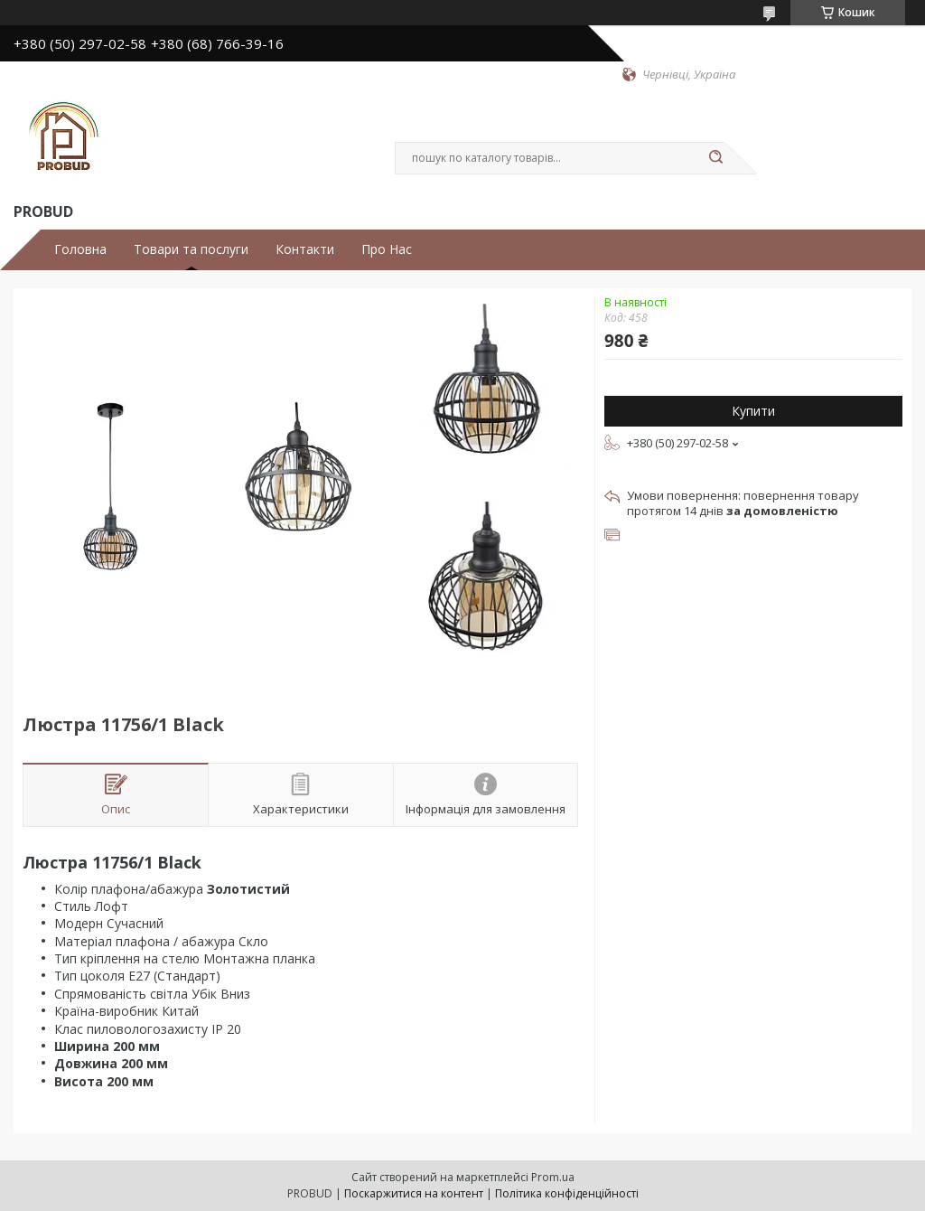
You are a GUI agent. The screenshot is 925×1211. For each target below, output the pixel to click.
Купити (753, 410)
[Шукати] (715, 158)
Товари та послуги (191, 249)
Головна (80, 249)
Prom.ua (553, 1177)
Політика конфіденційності (567, 1193)
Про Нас (386, 249)
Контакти (305, 249)
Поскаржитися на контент (413, 1193)
